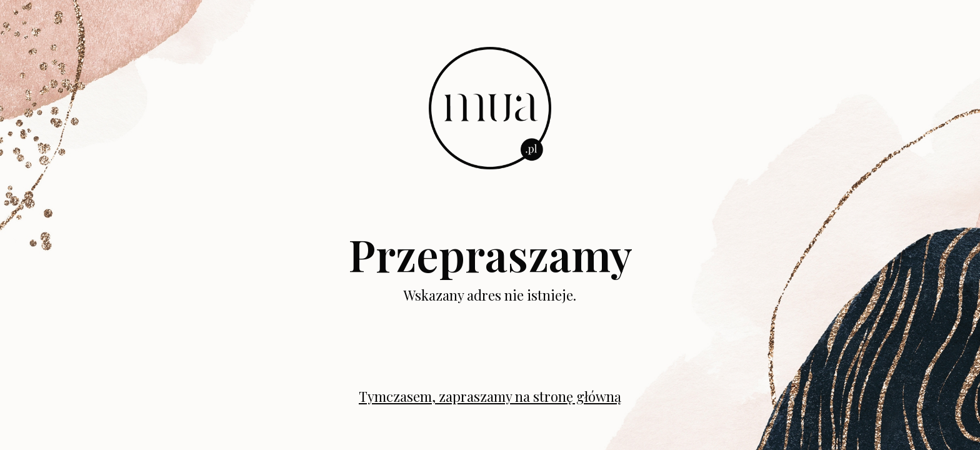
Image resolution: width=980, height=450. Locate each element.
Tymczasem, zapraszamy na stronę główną (490, 396)
